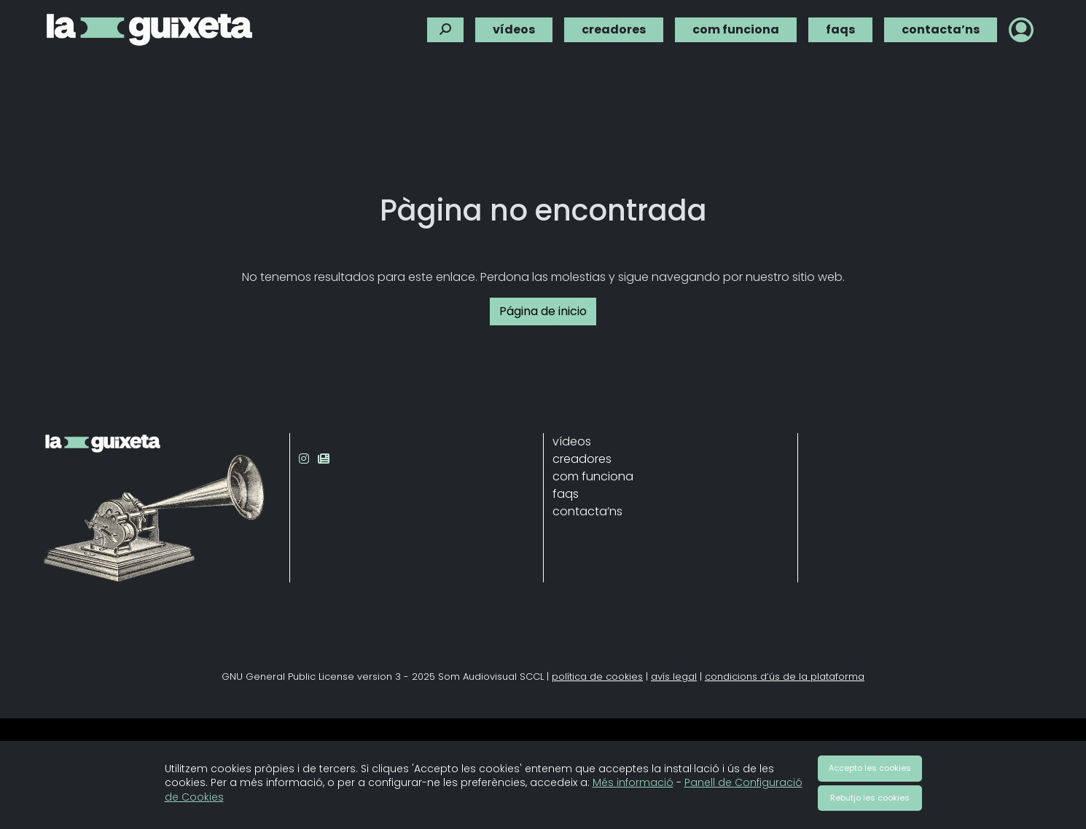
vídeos (514, 27)
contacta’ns (941, 27)
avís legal (674, 676)
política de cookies (597, 676)
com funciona (735, 27)
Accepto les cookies (870, 768)
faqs (840, 27)
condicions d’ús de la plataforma (784, 676)
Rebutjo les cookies (870, 798)
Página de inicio (543, 311)
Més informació (633, 782)
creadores (614, 27)
